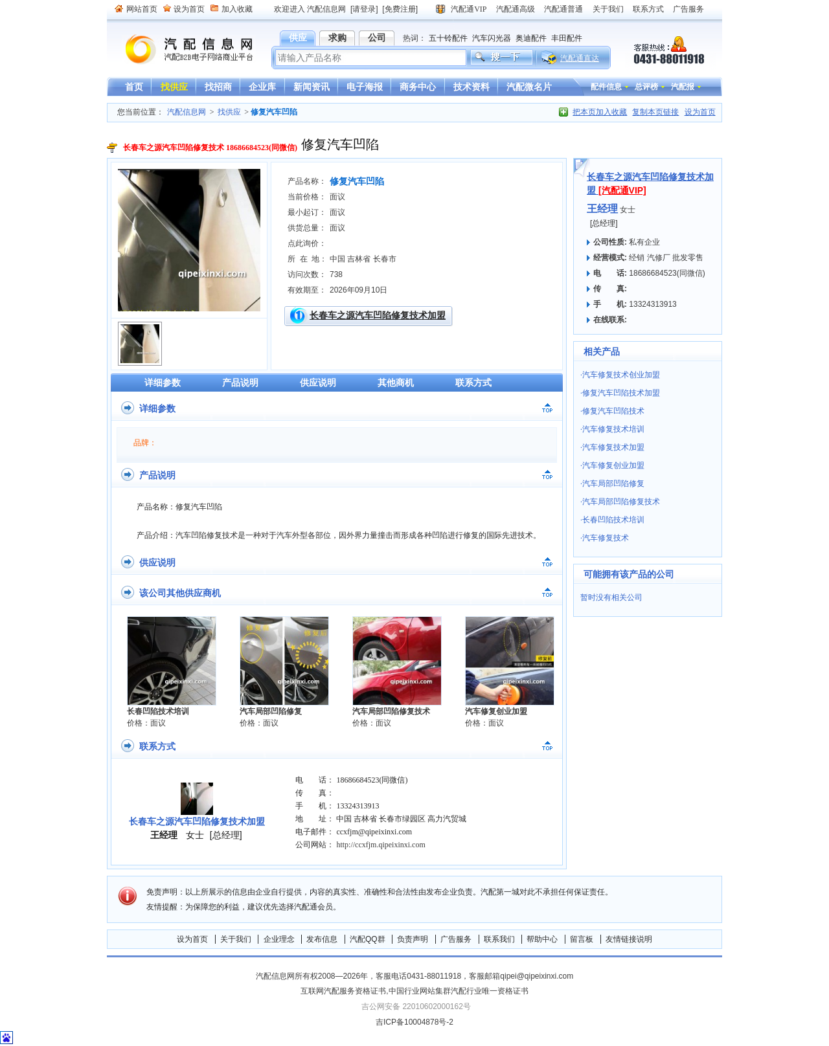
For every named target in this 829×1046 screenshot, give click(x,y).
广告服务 (688, 9)
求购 (337, 37)
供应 (298, 37)
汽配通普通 (563, 9)
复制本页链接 (655, 112)
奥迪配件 (531, 38)
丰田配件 (566, 38)
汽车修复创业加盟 (496, 711)
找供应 (174, 87)
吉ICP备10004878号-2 (414, 1022)
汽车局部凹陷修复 (271, 711)
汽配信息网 (181, 49)
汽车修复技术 (605, 537)
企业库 (262, 87)
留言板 (581, 939)
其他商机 (396, 382)
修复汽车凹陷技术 (613, 411)
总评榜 (646, 86)
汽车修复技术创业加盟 (621, 374)
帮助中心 (542, 939)
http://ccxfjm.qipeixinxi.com (380, 844)
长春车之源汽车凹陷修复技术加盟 (378, 315)
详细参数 (162, 382)
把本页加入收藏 (600, 112)
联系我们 (499, 939)
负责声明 (412, 939)
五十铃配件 (448, 38)
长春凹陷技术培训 (158, 711)
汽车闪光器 (491, 38)
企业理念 (279, 939)
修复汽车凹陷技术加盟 (621, 392)
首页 (134, 87)
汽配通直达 (579, 58)
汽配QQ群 (367, 939)
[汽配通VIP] (622, 190)
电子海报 (364, 87)
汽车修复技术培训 (613, 429)
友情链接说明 (629, 939)
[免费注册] (400, 9)
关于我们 (608, 9)
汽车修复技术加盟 (613, 447)
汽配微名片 (529, 87)
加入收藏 (237, 9)
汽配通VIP (468, 9)
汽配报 (682, 86)
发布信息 (321, 939)
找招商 (218, 87)
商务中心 (418, 87)
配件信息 (606, 86)
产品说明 (240, 382)
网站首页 (141, 9)
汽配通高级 (515, 9)
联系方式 (648, 9)
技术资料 (471, 87)
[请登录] (364, 9)
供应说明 (318, 382)
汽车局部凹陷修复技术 (391, 711)
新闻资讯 (311, 87)
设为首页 (189, 9)
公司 (377, 37)
